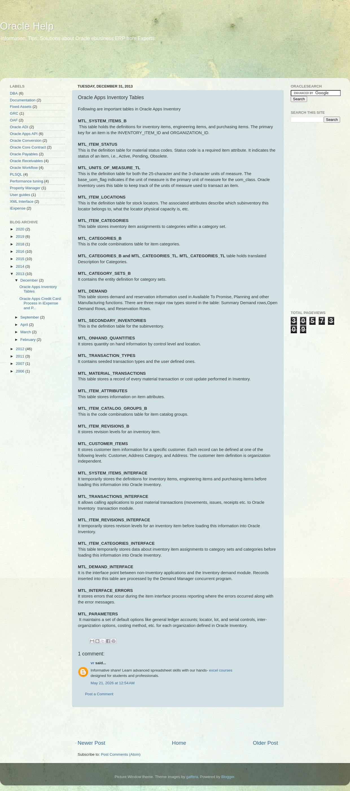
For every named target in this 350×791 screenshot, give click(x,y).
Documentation (23, 100)
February (28, 339)
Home (179, 743)
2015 (20, 259)
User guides (20, 195)
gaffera (192, 777)
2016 (20, 251)
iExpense (18, 208)
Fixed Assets (21, 106)
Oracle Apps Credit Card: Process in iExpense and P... (40, 303)
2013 (20, 274)
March (26, 332)
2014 (20, 266)
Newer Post (91, 743)
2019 (20, 236)
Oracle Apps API (24, 134)
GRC (14, 113)
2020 (20, 229)
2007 (20, 363)
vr (92, 663)
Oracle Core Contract (28, 147)
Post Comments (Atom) (121, 754)
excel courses (220, 670)
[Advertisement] (108, 63)
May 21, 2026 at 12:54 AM (113, 683)
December (29, 280)
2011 (20, 356)
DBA (14, 93)
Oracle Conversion (25, 140)
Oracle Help (27, 26)
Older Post (265, 743)
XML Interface (22, 201)
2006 (20, 371)
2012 (20, 349)
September (30, 317)
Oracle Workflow (24, 167)
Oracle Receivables (26, 161)
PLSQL (16, 174)
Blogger (227, 777)
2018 (20, 244)
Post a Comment (99, 694)
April (24, 324)
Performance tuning (26, 181)
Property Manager (25, 188)
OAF (14, 120)
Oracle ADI (19, 127)
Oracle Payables (24, 154)
